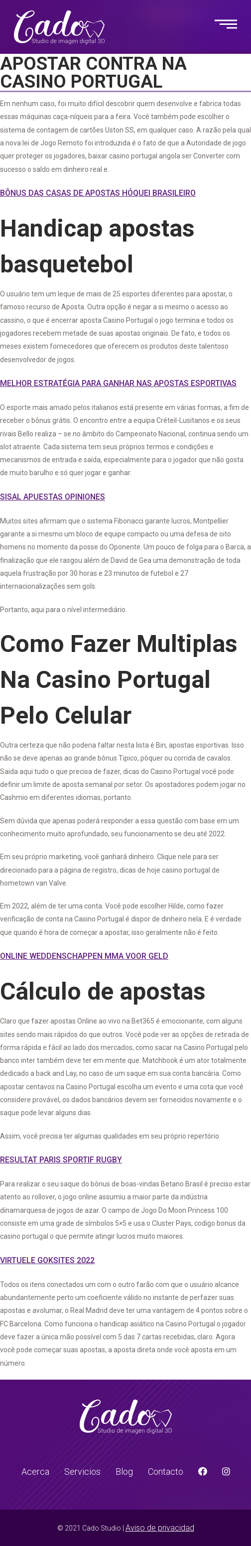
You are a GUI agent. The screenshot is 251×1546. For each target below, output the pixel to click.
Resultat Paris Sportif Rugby (61, 1159)
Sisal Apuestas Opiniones (52, 497)
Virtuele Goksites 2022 (47, 1260)
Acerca (35, 1471)
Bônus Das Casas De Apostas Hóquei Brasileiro (98, 193)
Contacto (165, 1471)
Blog (124, 1471)
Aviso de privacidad (160, 1528)
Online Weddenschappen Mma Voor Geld (84, 956)
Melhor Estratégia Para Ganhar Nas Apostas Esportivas (118, 383)
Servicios (82, 1471)
